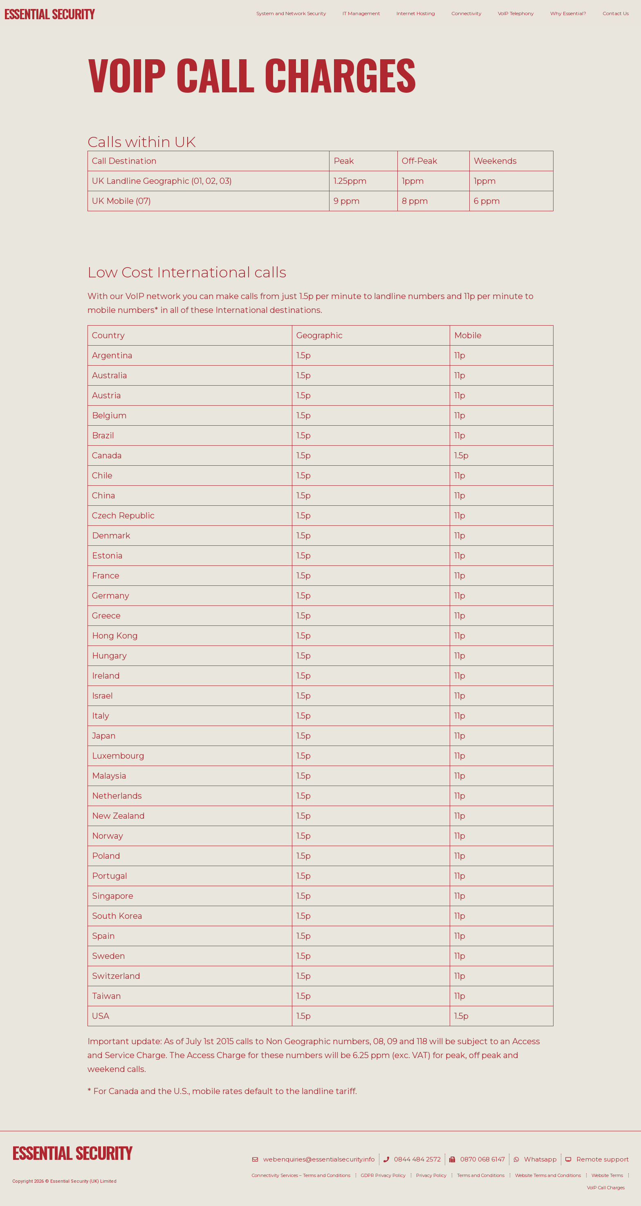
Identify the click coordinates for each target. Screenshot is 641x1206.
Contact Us (616, 13)
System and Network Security (291, 13)
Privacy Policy (431, 1175)
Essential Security (49, 13)
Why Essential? (568, 13)
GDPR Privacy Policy (383, 1175)
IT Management (361, 13)
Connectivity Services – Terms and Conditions (301, 1175)
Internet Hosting (416, 13)
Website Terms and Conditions (548, 1175)
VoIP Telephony (516, 13)
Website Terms (607, 1175)
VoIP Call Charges (606, 1187)
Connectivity (466, 13)
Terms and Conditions (480, 1175)
